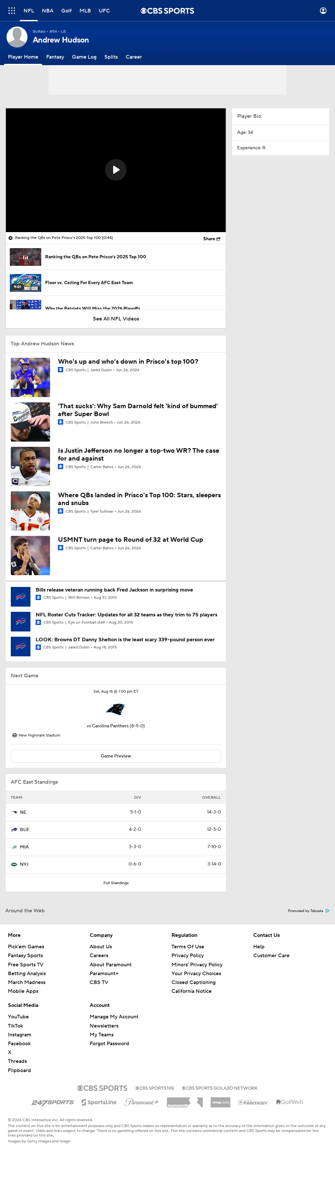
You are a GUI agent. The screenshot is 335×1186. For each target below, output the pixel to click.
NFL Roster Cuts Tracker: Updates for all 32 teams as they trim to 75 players (126, 614)
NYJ (24, 864)
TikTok (15, 1026)
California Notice (191, 991)
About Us (101, 946)
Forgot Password (109, 1043)
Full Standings (116, 883)
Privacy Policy (187, 955)
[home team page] (115, 709)
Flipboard (19, 1070)
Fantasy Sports (25, 955)
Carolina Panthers (110, 726)
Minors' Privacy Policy (196, 964)
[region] (116, 170)
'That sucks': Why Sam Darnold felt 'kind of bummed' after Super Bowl (138, 410)
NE (23, 812)
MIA (24, 847)
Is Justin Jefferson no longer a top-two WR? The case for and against (138, 455)
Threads (17, 1061)
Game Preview (116, 756)
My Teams (102, 1034)
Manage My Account (114, 1016)
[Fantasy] (55, 57)
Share (209, 239)
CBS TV (99, 982)
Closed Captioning (193, 982)
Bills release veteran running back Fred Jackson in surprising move (114, 590)
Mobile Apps (23, 991)
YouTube (18, 1016)
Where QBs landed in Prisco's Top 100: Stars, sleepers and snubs (139, 499)
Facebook (19, 1043)
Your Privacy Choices (196, 973)
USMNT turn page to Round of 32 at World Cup (130, 540)
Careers (99, 955)
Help (259, 946)
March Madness (26, 982)
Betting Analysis (27, 973)
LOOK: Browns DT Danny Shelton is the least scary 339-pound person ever (125, 639)
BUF (25, 830)
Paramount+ (104, 973)
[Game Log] (84, 57)
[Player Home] (23, 57)
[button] (116, 170)
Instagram (19, 1034)
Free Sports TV (26, 964)
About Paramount (111, 964)
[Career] (134, 57)
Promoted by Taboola (309, 911)
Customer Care (271, 955)
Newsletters (104, 1026)
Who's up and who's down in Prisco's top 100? (128, 361)
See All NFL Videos (116, 319)
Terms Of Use (187, 946)
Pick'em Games (26, 946)
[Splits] (111, 57)
